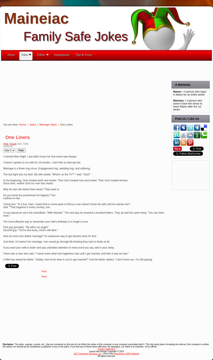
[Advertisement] (68, 90)
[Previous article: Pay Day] (44, 271)
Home (22, 124)
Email (13, 144)
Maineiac (36, 18)
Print (6, 144)
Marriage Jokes (48, 124)
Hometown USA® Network (126, 354)
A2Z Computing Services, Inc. (88, 354)
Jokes (32, 124)
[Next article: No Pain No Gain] (44, 276)
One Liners (17, 137)
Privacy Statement (106, 349)
